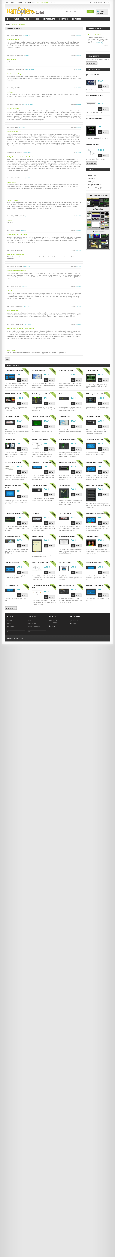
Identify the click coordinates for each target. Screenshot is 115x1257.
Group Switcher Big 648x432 (14, 370)
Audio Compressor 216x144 (41, 394)
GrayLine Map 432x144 (12, 536)
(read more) (99, 42)
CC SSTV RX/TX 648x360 (13, 394)
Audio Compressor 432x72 (67, 462)
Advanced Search (32, 623)
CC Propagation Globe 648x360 (96, 394)
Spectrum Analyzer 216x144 (41, 416)
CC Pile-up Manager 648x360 (14, 513)
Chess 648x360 (10, 439)
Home (8, 19)
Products (13, 365)
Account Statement (33, 629)
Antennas (27, 19)
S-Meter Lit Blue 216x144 (94, 462)
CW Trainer (35, 513)
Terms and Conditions (34, 626)
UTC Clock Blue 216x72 (12, 585)
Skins (37, 19)
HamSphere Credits (49, 19)
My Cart (102, 11)
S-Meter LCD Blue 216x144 (94, 585)
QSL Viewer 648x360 (92, 75)
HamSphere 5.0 (76, 19)
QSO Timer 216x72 (65, 513)
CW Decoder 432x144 (93, 416)
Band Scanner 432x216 (66, 585)
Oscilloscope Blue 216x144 (94, 439)
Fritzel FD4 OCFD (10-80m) (94, 96)
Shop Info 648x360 (65, 562)
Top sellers (19, 2)
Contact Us (52, 616)
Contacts (53, 2)
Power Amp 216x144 (92, 536)
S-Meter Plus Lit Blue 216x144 (95, 513)
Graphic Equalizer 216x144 (67, 439)
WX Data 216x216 (64, 485)
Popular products (94, 70)
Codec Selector (64, 394)
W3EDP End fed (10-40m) (13, 462)
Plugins (16, 19)
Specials (26, 2)
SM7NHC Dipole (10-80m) (40, 439)
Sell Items (30, 632)
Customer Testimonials (43, 2)
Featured (12, 2)
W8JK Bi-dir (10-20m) (66, 370)
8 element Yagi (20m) (92, 144)
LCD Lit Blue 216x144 (12, 562)
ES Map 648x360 (64, 416)
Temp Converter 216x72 (39, 485)
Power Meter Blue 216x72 (94, 562)
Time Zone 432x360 (92, 370)
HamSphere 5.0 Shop (13, 638)
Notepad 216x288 (37, 536)
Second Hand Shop (93, 188)
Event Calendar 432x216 (67, 536)
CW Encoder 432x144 (12, 416)
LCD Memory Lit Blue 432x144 (41, 462)
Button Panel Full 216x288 (94, 485)
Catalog (8, 24)
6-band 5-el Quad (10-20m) (40, 562)
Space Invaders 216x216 (94, 119)
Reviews (32, 2)
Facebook (75, 620)
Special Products (93, 56)
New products (10, 626)
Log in (29, 620)
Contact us (55, 626)
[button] (90, 11)
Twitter (74, 623)
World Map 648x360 (38, 370)
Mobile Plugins (63, 19)
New (7, 2)
